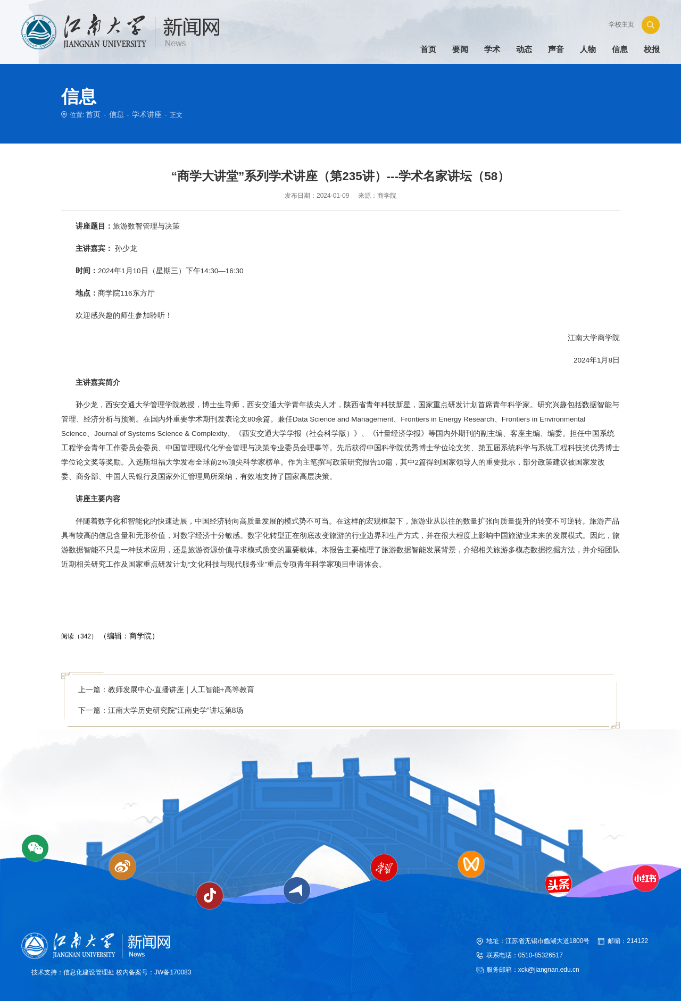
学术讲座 (140, 114)
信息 (113, 114)
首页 (92, 114)
